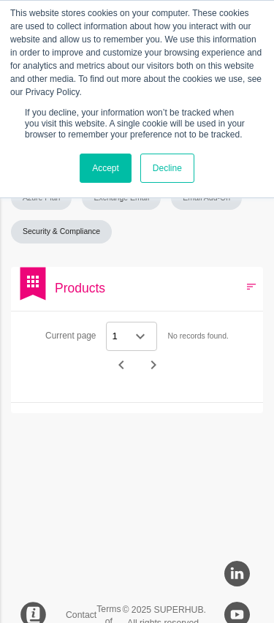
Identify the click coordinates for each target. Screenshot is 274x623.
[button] (206, 198)
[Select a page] (131, 336)
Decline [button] (167, 168)
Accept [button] (105, 168)
